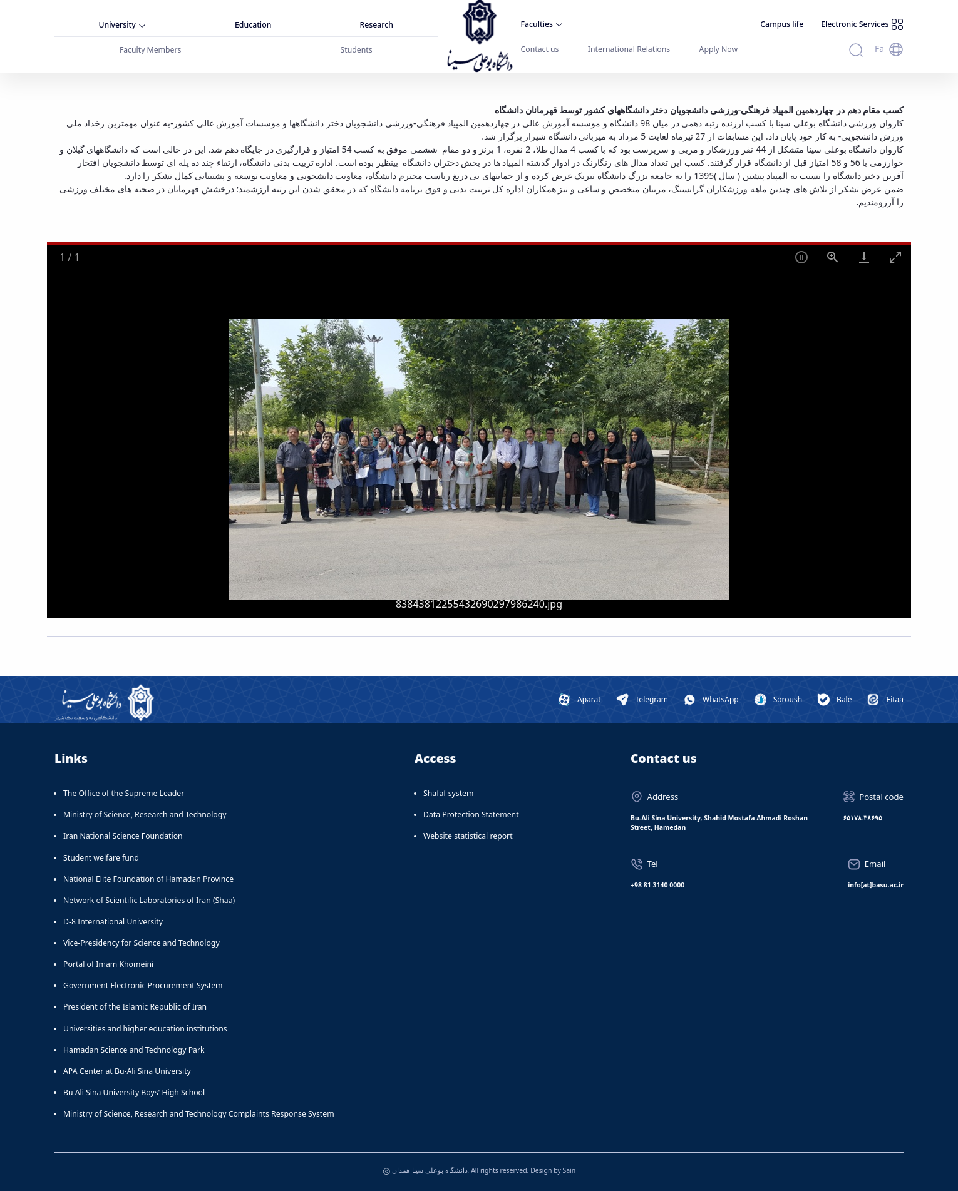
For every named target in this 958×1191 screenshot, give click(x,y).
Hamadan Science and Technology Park (134, 1050)
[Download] (864, 257)
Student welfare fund (101, 857)
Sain (568, 1170)
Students (357, 49)
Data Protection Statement (471, 814)
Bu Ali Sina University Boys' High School (134, 1092)
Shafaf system (448, 793)
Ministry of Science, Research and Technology (145, 814)
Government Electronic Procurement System (143, 985)
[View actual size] (832, 257)
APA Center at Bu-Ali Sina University (127, 1071)
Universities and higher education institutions (145, 1028)
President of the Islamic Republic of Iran (135, 1006)
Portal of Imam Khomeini (108, 964)
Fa (879, 48)
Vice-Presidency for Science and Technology (141, 943)
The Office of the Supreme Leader (123, 793)
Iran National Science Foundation (123, 836)
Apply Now (718, 49)
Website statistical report (468, 836)
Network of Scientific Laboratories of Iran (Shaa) (149, 900)
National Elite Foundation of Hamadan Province (148, 879)
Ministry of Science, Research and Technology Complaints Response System (198, 1113)
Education (253, 24)
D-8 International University (113, 921)
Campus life (781, 24)
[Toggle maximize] (895, 257)
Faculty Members (151, 49)
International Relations (629, 49)
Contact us (540, 49)
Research (376, 24)
